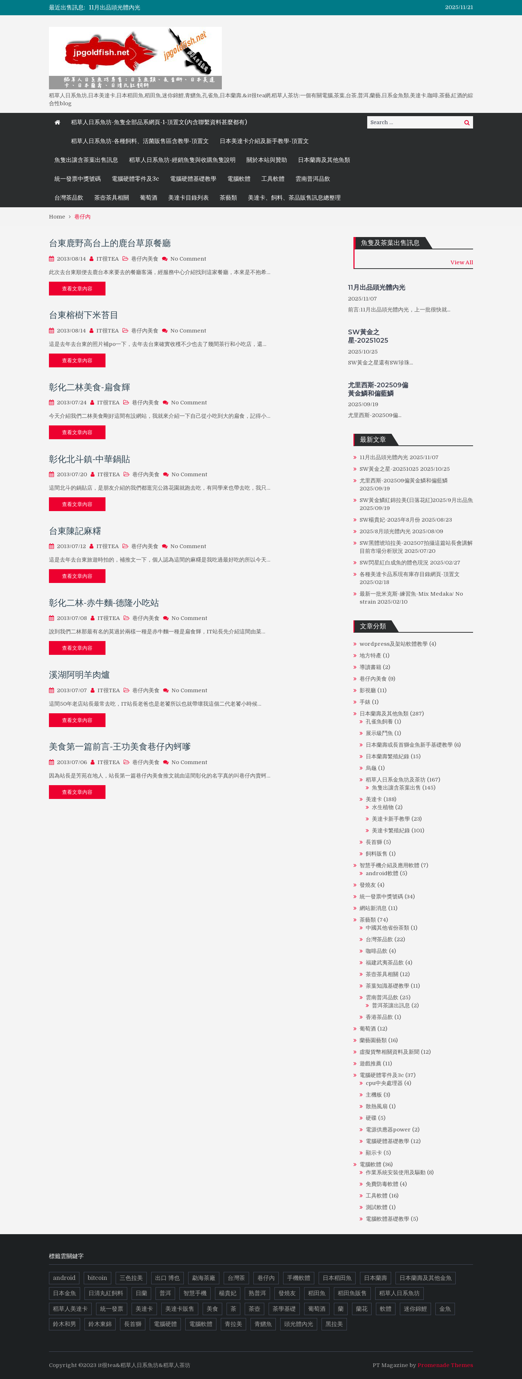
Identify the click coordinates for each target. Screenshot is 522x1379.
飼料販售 (377, 853)
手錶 (365, 702)
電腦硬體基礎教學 (193, 179)
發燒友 (368, 885)
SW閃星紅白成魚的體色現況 (394, 562)
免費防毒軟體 (382, 1184)
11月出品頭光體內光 (114, 7)
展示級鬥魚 (379, 733)
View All (462, 262)
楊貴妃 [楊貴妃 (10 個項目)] (227, 1293)
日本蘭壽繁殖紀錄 (387, 756)
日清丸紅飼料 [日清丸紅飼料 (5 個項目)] (105, 1293)
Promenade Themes (445, 1365)
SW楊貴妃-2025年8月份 (390, 520)
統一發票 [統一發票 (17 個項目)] (111, 1309)
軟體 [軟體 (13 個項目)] (386, 1309)
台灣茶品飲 (68, 198)
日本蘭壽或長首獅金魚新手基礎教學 (409, 745)
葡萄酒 (148, 198)
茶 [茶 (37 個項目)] (233, 1309)
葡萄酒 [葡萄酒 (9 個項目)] (317, 1309)
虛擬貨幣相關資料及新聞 (389, 1052)
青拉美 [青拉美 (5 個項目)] (233, 1324)
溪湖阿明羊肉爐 (79, 674)
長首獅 (374, 842)
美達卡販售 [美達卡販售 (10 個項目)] (179, 1309)
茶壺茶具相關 (111, 198)
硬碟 (371, 1118)
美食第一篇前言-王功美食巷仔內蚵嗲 (120, 746)
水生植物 (383, 807)
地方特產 (370, 655)
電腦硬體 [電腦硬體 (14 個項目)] (165, 1324)
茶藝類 (228, 198)
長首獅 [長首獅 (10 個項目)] (132, 1324)
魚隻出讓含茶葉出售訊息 (86, 160)
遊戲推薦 (370, 1063)
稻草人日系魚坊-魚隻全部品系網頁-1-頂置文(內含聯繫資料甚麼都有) (159, 122)
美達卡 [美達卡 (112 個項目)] (144, 1309)
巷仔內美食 (144, 259)
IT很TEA (107, 259)
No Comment (188, 259)
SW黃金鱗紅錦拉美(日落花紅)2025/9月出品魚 (416, 500)
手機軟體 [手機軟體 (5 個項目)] (298, 1278)
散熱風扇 (377, 1106)
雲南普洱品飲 (312, 179)
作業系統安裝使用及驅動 (396, 1172)
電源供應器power (388, 1129)
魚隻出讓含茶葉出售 (396, 787)
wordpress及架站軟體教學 (394, 644)
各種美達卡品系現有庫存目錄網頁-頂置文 (410, 574)
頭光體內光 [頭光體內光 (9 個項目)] (298, 1324)
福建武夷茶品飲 (385, 962)
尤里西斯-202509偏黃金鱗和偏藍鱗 (378, 389)
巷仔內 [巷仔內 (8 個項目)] (266, 1278)
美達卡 (374, 799)
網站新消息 (373, 908)
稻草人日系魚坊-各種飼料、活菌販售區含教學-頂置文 (140, 141)
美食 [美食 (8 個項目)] (212, 1309)
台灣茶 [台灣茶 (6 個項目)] (236, 1278)
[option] (196, 8)
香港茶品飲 (379, 1017)
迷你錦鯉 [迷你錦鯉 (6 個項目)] (415, 1309)
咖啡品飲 (377, 951)
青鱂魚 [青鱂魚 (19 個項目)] (263, 1324)
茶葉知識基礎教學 (387, 986)
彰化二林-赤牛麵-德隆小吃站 (104, 602)
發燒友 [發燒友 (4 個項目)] (287, 1293)
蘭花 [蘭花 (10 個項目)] (362, 1309)
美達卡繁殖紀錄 (391, 830)
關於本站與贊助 (266, 160)
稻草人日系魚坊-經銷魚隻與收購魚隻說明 (182, 160)
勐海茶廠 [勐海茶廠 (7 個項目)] (203, 1278)
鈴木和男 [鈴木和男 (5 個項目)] (64, 1324)
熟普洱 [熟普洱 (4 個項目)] (257, 1293)
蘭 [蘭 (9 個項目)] (341, 1309)
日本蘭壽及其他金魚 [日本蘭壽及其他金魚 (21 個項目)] (425, 1278)
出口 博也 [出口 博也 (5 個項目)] (167, 1278)
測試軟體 (377, 1207)
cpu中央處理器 (384, 1083)
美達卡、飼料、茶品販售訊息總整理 (294, 198)
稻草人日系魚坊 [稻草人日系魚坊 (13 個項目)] (399, 1293)
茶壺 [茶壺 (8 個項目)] (254, 1309)
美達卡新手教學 (391, 819)
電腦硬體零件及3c (135, 179)
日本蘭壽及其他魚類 (324, 160)
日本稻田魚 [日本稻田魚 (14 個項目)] (337, 1278)
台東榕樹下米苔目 (84, 315)
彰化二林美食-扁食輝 (89, 387)
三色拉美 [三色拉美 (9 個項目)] (131, 1278)
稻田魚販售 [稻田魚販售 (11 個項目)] (352, 1293)
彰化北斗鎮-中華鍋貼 (89, 459)
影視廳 (368, 690)
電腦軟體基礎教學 (387, 1219)
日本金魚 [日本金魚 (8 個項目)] (64, 1293)
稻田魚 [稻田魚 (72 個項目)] (317, 1293)
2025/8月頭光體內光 (385, 531)
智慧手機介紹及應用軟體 (389, 865)
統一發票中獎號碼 (77, 179)
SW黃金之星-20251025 (368, 336)
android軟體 (382, 873)
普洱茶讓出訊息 (391, 1005)
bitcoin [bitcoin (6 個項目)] (97, 1278)
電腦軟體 (238, 179)
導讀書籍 (370, 667)
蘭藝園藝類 (373, 1040)
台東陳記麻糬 (75, 531)
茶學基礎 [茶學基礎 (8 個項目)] (284, 1309)
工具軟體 (273, 179)
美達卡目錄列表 (188, 198)
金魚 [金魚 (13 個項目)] (445, 1309)
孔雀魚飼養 (379, 721)
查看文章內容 (77, 288)
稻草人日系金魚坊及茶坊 (396, 779)
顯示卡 (374, 1153)
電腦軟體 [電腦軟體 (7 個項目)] (200, 1324)
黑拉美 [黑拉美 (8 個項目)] (334, 1324)
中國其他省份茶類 (387, 928)
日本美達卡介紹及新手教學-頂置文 (264, 141)
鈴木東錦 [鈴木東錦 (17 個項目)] (100, 1324)
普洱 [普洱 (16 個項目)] (165, 1293)
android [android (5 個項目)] (64, 1278)
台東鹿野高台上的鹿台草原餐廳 (110, 243)
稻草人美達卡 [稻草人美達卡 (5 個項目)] (70, 1309)
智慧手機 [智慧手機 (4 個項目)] (195, 1293)
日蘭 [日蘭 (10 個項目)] (141, 1293)
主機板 (374, 1095)
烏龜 (371, 768)
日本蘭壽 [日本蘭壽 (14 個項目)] (375, 1278)
